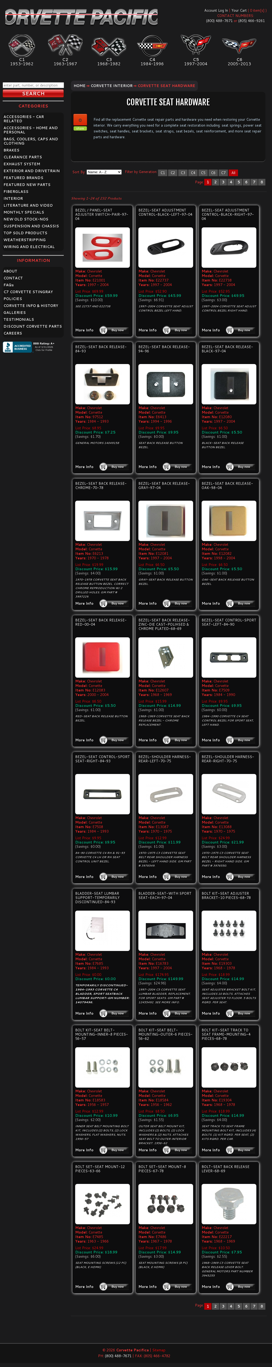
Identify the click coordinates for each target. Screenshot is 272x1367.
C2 (173, 172)
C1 (162, 172)
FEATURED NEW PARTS (26, 184)
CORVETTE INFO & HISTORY (30, 305)
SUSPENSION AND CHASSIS (31, 226)
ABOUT (10, 271)
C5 (203, 172)
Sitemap (158, 1350)
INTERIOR (13, 198)
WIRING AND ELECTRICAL (29, 246)
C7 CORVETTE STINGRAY (28, 291)
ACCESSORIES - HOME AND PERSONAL (30, 130)
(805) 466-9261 (251, 20)
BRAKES (11, 150)
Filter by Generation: (141, 172)
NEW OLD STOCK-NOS (25, 219)
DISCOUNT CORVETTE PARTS (32, 326)
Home (80, 85)
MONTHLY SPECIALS (23, 212)
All (233, 172)
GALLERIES (14, 312)
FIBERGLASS (15, 191)
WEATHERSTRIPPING (24, 239)
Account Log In (216, 10)
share (80, 128)
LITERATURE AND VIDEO (28, 205)
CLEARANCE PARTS (22, 157)
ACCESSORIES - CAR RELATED (23, 118)
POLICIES (12, 298)
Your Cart (239, 10)
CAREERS (12, 333)
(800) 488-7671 (219, 20)
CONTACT (13, 278)
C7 (223, 172)
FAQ (8, 285)
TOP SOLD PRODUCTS (25, 233)
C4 (193, 172)
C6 (213, 172)
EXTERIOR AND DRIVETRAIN (31, 170)
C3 (183, 172)
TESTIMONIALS (18, 319)
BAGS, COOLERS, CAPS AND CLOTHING (30, 141)
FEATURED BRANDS (23, 177)
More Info (84, 330)
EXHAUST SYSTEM (21, 164)
